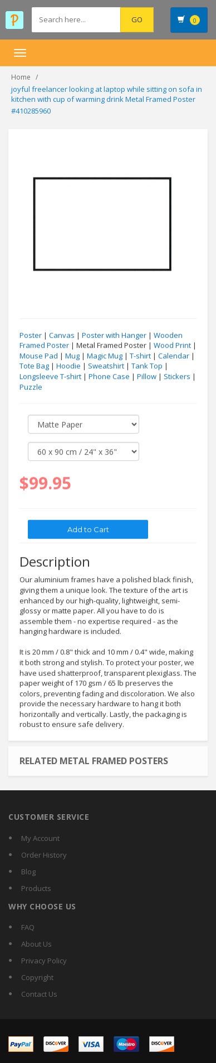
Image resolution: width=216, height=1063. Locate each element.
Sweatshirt (106, 366)
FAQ (28, 927)
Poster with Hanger (114, 336)
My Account (40, 838)
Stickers (177, 377)
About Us (36, 944)
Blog (28, 872)
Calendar (173, 356)
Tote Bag (34, 366)
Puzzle (30, 387)
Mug (72, 356)
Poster (30, 336)
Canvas (62, 336)
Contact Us (39, 994)
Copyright (37, 977)
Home (21, 77)
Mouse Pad (38, 356)
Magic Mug (104, 356)
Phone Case (109, 377)
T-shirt (140, 356)
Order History (44, 855)
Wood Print (172, 346)
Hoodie (68, 366)
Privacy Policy (44, 961)
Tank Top (147, 366)
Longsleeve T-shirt (50, 377)
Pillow (146, 377)
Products (36, 888)
